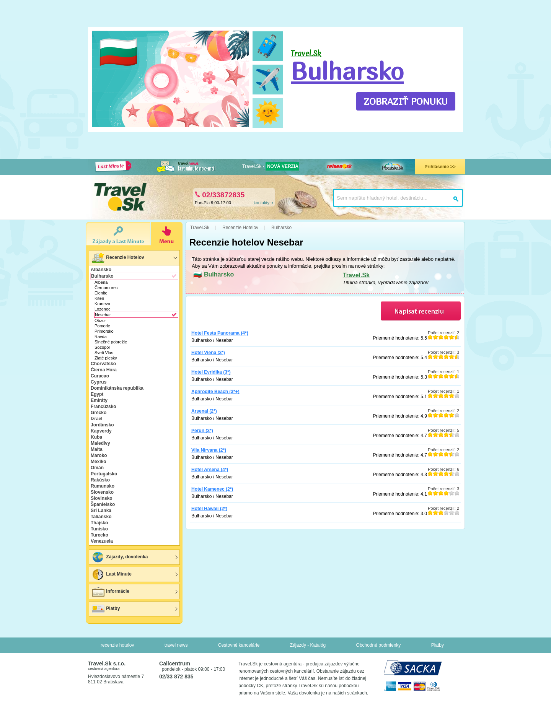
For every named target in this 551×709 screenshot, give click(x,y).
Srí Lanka (101, 510)
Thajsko (99, 522)
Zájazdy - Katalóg (308, 645)
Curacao (100, 376)
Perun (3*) (202, 430)
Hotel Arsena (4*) (209, 469)
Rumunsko (102, 486)
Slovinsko (101, 498)
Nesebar (103, 314)
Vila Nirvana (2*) (208, 450)
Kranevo (102, 303)
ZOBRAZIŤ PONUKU (406, 101)
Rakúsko (100, 480)
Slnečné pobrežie (111, 342)
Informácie (110, 591)
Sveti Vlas (104, 352)
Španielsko (103, 504)
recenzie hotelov (117, 645)
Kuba (96, 437)
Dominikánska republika (117, 388)
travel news (176, 645)
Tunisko (99, 529)
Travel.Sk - (270, 166)
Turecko (99, 535)
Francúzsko (103, 406)
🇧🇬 (118, 52)
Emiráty (99, 400)
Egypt (97, 394)
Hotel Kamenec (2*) (212, 489)
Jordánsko (102, 425)
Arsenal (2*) (204, 411)
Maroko (99, 455)
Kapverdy (101, 431)
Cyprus (98, 382)
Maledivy (100, 443)
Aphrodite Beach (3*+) (215, 391)
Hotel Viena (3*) (208, 352)
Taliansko (101, 516)
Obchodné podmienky (378, 645)
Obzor (100, 320)
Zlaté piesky (106, 358)
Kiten (99, 298)
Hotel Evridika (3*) (211, 372)
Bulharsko (347, 70)
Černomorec (106, 287)
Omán (97, 467)
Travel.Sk (356, 275)
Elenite (101, 293)
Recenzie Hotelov (117, 258)
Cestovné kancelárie (239, 645)
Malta (97, 449)
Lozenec (103, 309)
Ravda (101, 336)
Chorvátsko (103, 363)
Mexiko (98, 461)
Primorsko (104, 331)
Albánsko (101, 269)
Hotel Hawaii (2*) (209, 508)
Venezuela (102, 541)
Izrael (97, 418)
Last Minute (111, 574)
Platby (105, 609)
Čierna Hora (104, 369)
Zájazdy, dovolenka (119, 557)
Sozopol (102, 347)
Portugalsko (104, 473)
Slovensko (102, 492)
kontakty (261, 202)
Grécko (98, 412)
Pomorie (102, 326)
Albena (101, 282)
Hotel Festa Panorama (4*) (219, 333)
